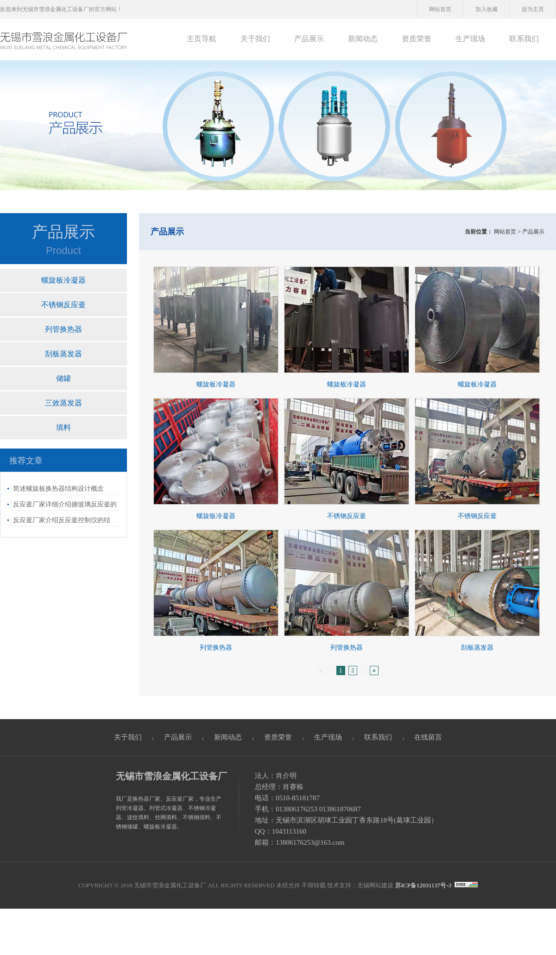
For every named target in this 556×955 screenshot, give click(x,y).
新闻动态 (363, 39)
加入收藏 (486, 9)
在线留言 (428, 737)
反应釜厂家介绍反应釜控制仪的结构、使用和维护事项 (58, 521)
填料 (63, 427)
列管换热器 (63, 329)
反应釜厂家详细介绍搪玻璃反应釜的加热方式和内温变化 (62, 506)
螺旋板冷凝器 (63, 280)
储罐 (63, 378)
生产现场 (470, 39)
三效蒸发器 (63, 403)
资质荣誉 (416, 39)
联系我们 (524, 39)
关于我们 (255, 39)
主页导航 (201, 39)
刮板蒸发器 (63, 354)
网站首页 (440, 9)
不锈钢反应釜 (63, 305)
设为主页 (533, 9)
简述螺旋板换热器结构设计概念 (58, 488)
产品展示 (309, 39)
